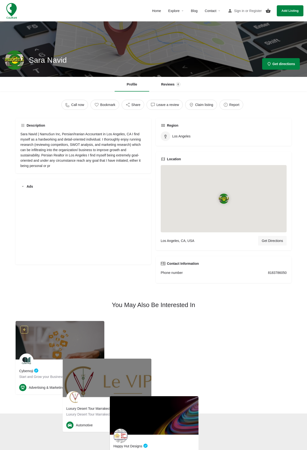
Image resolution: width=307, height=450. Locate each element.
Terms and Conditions (141, 429)
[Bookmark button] (97, 387)
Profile (132, 84)
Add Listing (290, 10)
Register (255, 11)
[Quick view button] (87, 387)
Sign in (239, 11)
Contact (210, 11)
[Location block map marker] (224, 199)
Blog (194, 11)
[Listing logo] (14, 60)
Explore (173, 11)
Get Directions (272, 241)
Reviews (170, 84)
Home (156, 11)
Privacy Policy (169, 429)
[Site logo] (12, 10)
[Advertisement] (83, 226)
